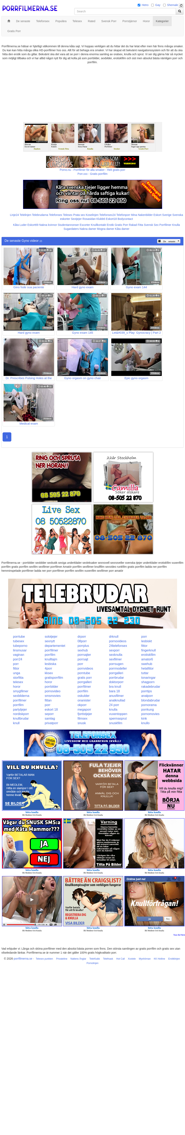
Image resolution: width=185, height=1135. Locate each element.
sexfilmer (115, 659)
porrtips (146, 691)
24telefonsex (118, 645)
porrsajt (82, 659)
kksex (49, 673)
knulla (113, 709)
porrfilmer (51, 650)
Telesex (67, 214)
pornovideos (117, 641)
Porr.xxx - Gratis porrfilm (92, 173)
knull (16, 723)
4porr (48, 668)
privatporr (51, 723)
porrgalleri (116, 673)
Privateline (61, 958)
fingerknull (148, 650)
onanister (84, 700)
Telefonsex (55, 214)
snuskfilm (115, 723)
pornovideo (52, 691)
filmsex (82, 718)
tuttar (144, 673)
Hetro (145, 5)
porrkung (147, 709)
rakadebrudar (150, 686)
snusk (81, 723)
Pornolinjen (92, 963)
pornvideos (85, 668)
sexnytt (50, 641)
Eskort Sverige (162, 214)
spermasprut (118, 718)
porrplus (83, 645)
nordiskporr (21, 714)
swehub (146, 664)
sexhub (82, 650)
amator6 (147, 659)
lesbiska (50, 664)
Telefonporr (123, 214)
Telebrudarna (40, 214)
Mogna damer (105, 228)
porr (144, 636)
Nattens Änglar (78, 958)
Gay (157, 5)
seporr (49, 714)
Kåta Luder (20, 224)
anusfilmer (116, 695)
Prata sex (79, 214)
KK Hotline (159, 958)
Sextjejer (76, 218)
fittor (144, 645)
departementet (55, 645)
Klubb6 (100, 218)
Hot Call (120, 958)
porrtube (19, 636)
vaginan (18, 654)
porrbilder (51, 686)
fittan (48, 700)
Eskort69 (32, 224)
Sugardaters (71, 228)
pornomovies (150, 714)
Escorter (85, 224)
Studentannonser (68, 224)
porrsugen (116, 664)
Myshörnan (145, 958)
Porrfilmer (165, 224)
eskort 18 (51, 709)
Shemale (172, 5)
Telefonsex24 (107, 214)
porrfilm (50, 654)
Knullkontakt (98, 224)
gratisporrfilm (54, 677)
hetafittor (147, 668)
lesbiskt (146, 641)
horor (48, 682)
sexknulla (115, 654)
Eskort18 (111, 218)
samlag (50, 718)
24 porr (114, 705)
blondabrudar (150, 700)
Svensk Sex (151, 224)
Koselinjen (92, 214)
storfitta (18, 677)
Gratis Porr (121, 224)
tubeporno (20, 645)
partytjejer (20, 709)
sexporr (114, 650)
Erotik (110, 224)
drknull (113, 636)
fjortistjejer (84, 714)
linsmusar (20, 650)
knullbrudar (21, 718)
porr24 (17, 659)
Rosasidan (89, 218)
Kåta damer (122, 228)
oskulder (83, 695)
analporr (147, 695)
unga (16, 673)
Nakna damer (87, 228)
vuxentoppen (118, 714)
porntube (83, 673)
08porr (82, 641)
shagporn (148, 682)
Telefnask (108, 958)
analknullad (117, 700)
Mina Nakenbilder (142, 214)
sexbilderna (21, 695)
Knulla (176, 224)
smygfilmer (20, 691)
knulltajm (51, 659)
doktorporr (116, 682)
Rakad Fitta (136, 224)
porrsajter (84, 654)
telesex (18, 682)
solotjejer (51, 636)
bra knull (115, 686)
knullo (145, 723)
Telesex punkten (44, 958)
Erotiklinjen (174, 958)
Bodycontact (125, 218)
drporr (81, 636)
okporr (81, 705)
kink (144, 718)
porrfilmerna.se (23, 958)
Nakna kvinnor (48, 224)
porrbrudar (116, 677)
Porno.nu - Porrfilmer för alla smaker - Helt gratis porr (92, 169)
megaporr (84, 709)
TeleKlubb (94, 958)
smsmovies (53, 695)
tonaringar (148, 677)
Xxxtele (132, 958)
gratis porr (84, 677)
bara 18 (114, 691)
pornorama (149, 705)
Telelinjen (25, 214)
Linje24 (14, 214)
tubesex (18, 641)
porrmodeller (118, 668)
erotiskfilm (148, 654)
